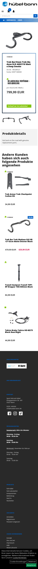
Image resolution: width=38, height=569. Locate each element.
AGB (8, 545)
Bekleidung (10, 496)
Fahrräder (10, 489)
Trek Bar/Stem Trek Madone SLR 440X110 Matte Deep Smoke (19, 64)
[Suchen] (35, 16)
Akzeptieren (31, 565)
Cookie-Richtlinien (19, 558)
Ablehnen (32, 562)
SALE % (9, 498)
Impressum (10, 543)
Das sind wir (11, 540)
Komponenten (11, 20)
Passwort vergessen (13, 522)
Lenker (20, 20)
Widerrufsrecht (12, 548)
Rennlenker (28, 20)
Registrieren (11, 519)
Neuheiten (10, 501)
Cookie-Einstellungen (18, 562)
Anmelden (10, 517)
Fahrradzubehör (12, 491)
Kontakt (9, 538)
